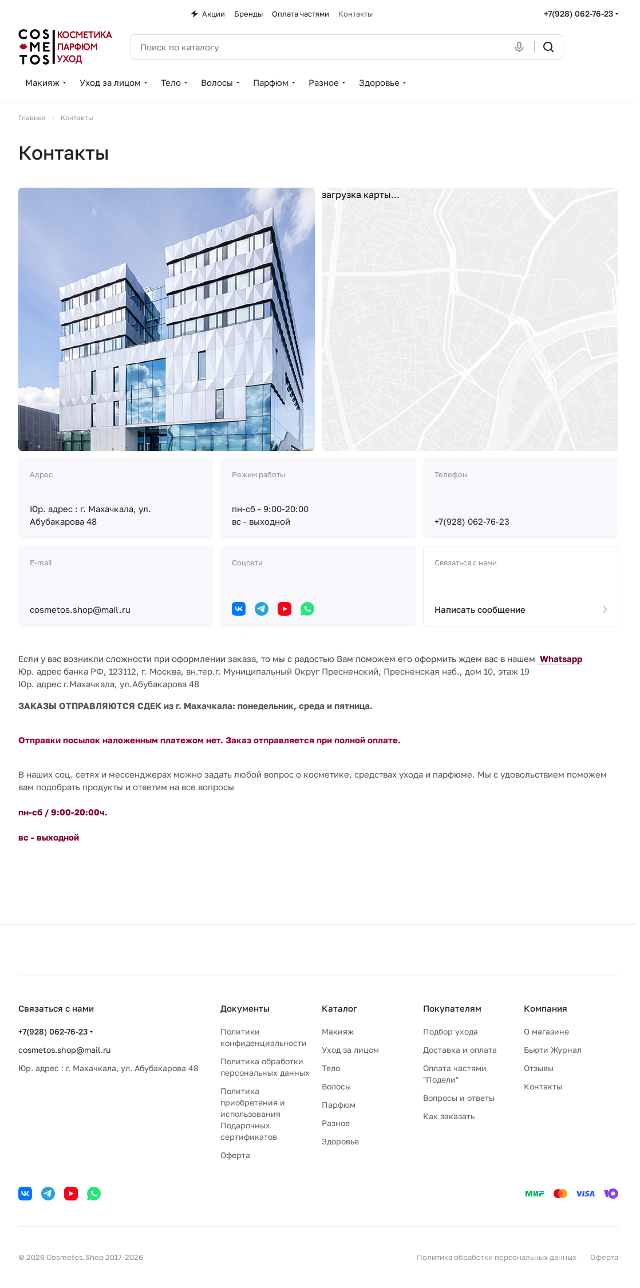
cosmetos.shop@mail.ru (80, 609)
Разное (336, 1123)
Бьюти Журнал (553, 1050)
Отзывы (539, 1068)
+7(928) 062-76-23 (578, 13)
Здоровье (340, 1141)
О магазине (546, 1031)
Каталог (339, 1008)
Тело (331, 1068)
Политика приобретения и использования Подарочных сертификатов (252, 1114)
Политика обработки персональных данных (496, 1257)
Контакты (543, 1086)
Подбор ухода (450, 1031)
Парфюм (338, 1104)
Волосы (336, 1086)
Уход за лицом (350, 1050)
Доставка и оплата (460, 1050)
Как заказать (449, 1116)
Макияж (338, 1031)
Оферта (235, 1155)
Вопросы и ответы (459, 1098)
